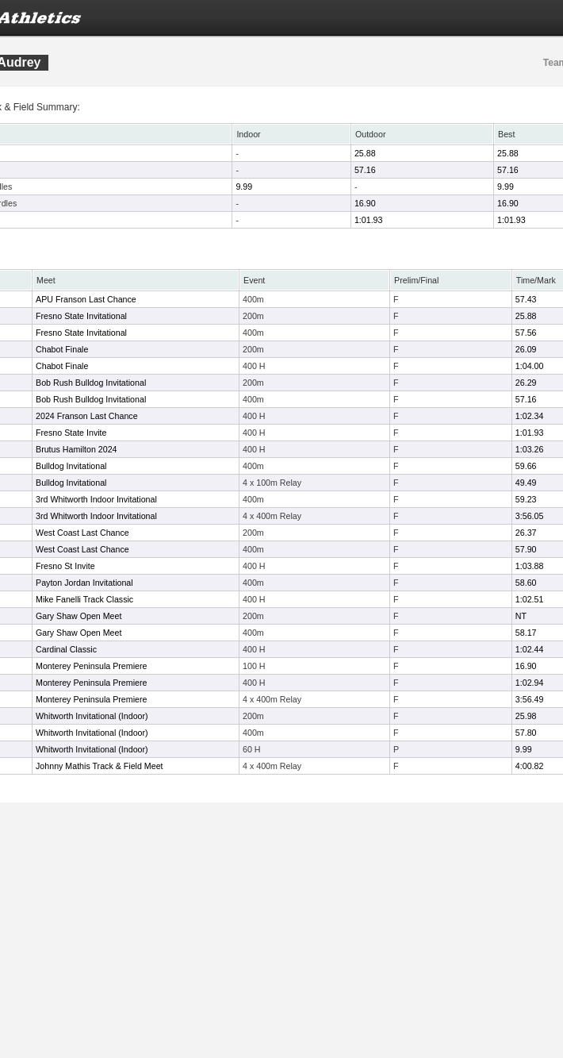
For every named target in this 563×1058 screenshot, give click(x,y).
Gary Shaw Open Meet (78, 616)
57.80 (526, 732)
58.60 (526, 582)
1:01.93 (368, 220)
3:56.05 (529, 516)
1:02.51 (529, 599)
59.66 (526, 466)
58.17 (526, 632)
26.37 (526, 532)
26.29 (526, 382)
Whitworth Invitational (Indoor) (92, 716)
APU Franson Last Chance (86, 299)
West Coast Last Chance (82, 532)
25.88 (365, 153)
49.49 (526, 482)
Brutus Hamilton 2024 (76, 449)
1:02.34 (529, 416)
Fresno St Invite (65, 566)
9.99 (244, 186)
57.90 (526, 549)
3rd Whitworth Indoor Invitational (96, 499)
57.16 (365, 170)
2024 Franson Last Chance (87, 416)
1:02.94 (529, 682)
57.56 (526, 332)
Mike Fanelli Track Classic (84, 599)
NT (521, 616)
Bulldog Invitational (71, 466)
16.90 (365, 203)
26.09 (526, 349)
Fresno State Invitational (81, 316)
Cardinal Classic (66, 649)
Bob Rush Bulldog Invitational (91, 382)
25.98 (526, 716)
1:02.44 (529, 649)
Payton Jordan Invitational (84, 582)
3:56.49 (529, 699)
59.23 (526, 499)
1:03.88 (529, 566)
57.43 (526, 299)
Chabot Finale (62, 349)
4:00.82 (529, 766)
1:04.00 (529, 366)
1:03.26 (529, 449)
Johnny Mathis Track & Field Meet (99, 766)
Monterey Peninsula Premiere (91, 666)
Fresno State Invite (71, 432)
